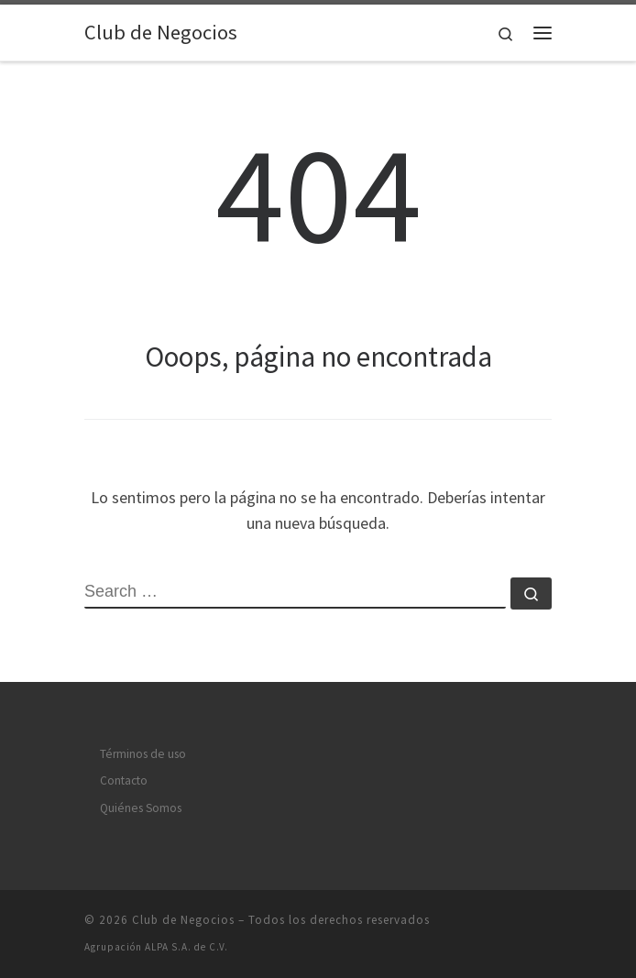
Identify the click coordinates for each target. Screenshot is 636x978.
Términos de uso (143, 754)
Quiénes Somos (140, 808)
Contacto (124, 780)
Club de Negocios (183, 920)
